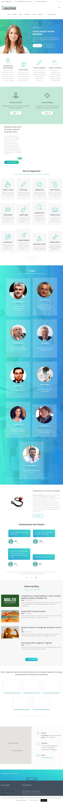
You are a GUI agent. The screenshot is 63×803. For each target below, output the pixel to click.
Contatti (40, 14)
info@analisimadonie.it (41, 1)
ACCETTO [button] (44, 800)
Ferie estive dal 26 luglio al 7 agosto (36, 643)
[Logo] (9, 7)
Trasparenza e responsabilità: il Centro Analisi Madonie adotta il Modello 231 (41, 597)
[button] (59, 7)
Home (8, 14)
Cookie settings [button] (34, 800)
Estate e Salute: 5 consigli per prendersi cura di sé (41, 628)
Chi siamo (27, 14)
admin (22, 600)
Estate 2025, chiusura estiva (33, 611)
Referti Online (51, 14)
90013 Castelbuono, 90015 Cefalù (23, 1)
